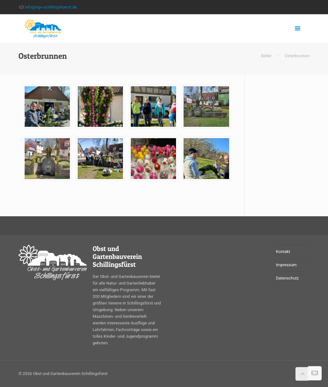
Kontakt (283, 251)
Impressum (286, 264)
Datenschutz (287, 278)
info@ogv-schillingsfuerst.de (51, 7)
